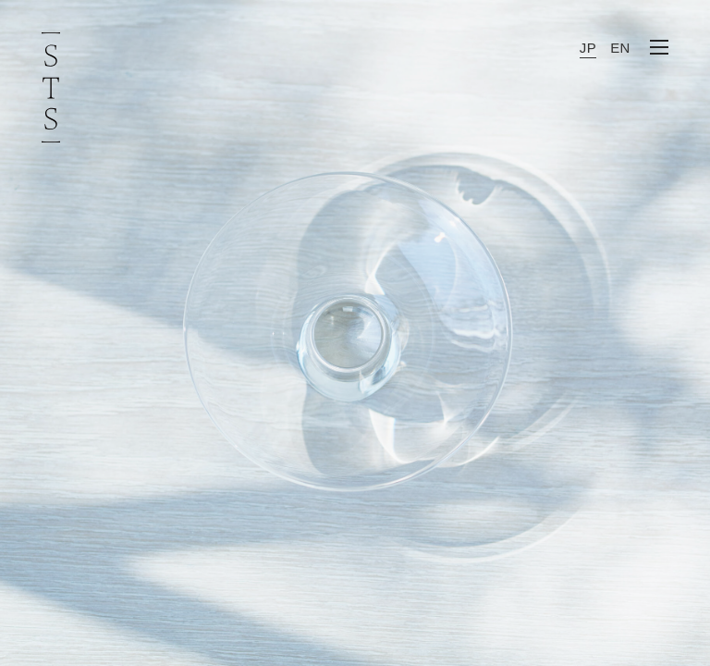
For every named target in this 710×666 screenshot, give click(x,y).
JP (588, 48)
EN (620, 48)
